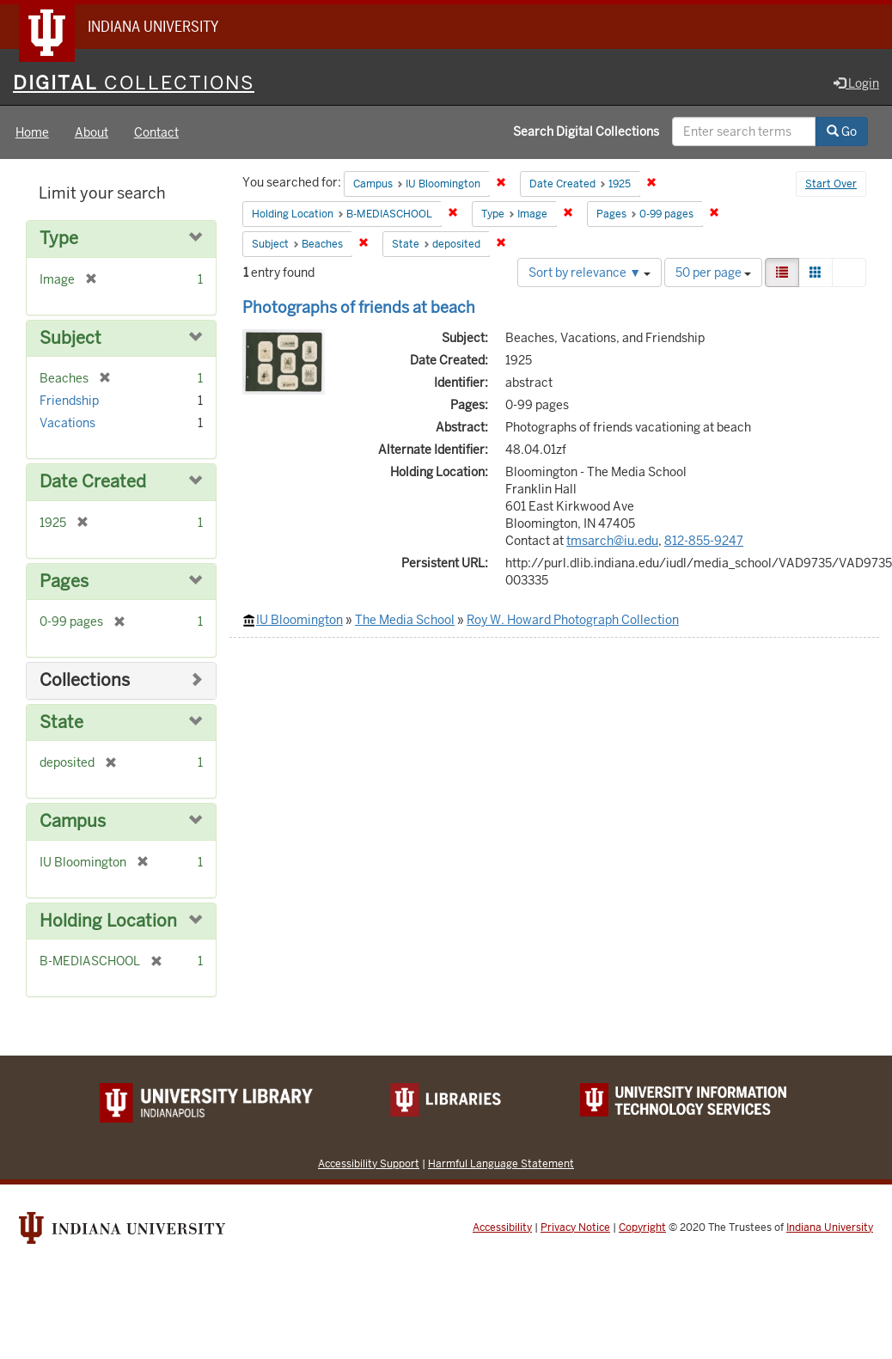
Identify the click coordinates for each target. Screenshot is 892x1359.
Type (59, 238)
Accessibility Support (368, 1163)
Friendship (69, 400)
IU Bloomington (299, 619)
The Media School (405, 619)
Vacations (67, 423)
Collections (85, 680)
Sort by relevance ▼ (589, 272)
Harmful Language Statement (501, 1163)
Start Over (831, 184)
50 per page (713, 272)
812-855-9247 (703, 540)
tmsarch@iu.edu (612, 540)
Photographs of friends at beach (358, 307)
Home (32, 132)
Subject (70, 338)
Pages (64, 581)
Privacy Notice (575, 1227)
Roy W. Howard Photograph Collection (573, 619)
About (91, 132)
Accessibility (502, 1227)
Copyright (642, 1227)
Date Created (93, 482)
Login (856, 83)
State (61, 722)
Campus (73, 821)
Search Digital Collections (586, 131)
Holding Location (108, 921)
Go (842, 131)
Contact (156, 132)
